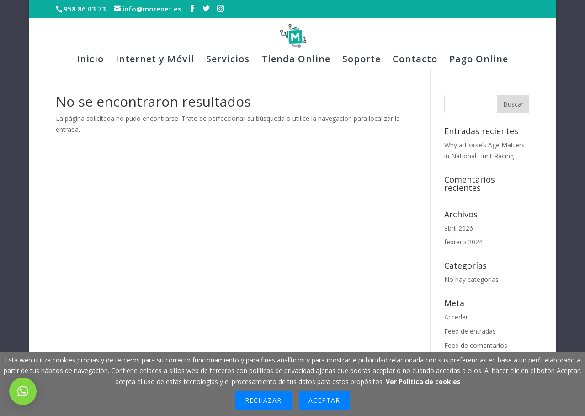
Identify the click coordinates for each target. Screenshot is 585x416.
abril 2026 (458, 228)
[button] (23, 391)
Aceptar (324, 400)
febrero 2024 (463, 242)
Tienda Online (295, 60)
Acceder (456, 317)
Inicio (90, 60)
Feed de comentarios (475, 345)
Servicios (228, 60)
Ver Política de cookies (423, 381)
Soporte (361, 60)
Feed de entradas (470, 331)
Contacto (415, 60)
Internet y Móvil (155, 60)
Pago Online (478, 60)
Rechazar (263, 400)
